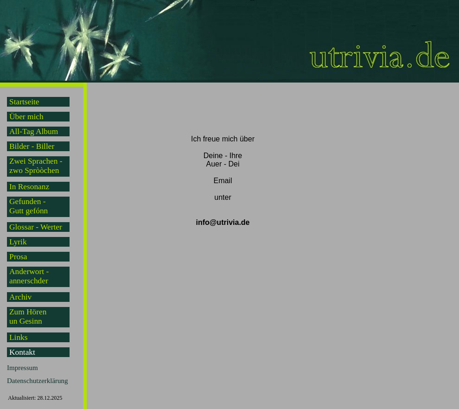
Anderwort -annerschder (29, 276)
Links (18, 337)
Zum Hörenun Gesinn (27, 316)
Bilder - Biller (31, 146)
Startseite (24, 101)
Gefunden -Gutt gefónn (28, 206)
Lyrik (18, 241)
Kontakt (22, 352)
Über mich (26, 116)
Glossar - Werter (35, 227)
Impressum (22, 367)
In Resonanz (29, 186)
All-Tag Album (33, 131)
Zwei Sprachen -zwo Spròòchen (36, 166)
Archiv (20, 297)
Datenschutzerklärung (37, 380)
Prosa (18, 256)
